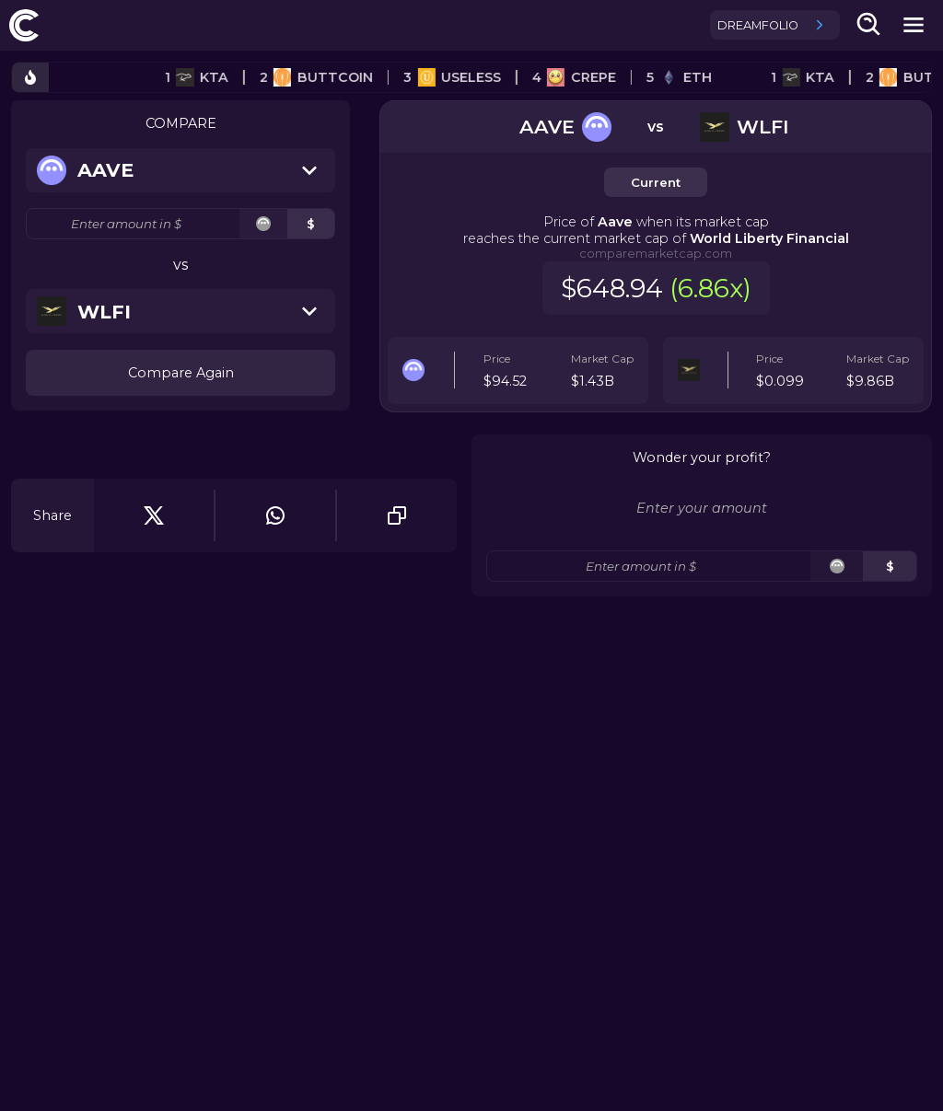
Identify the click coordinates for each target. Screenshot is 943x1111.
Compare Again (181, 373)
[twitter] (154, 515)
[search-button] (869, 25)
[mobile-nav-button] (913, 25)
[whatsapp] (275, 515)
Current (656, 182)
